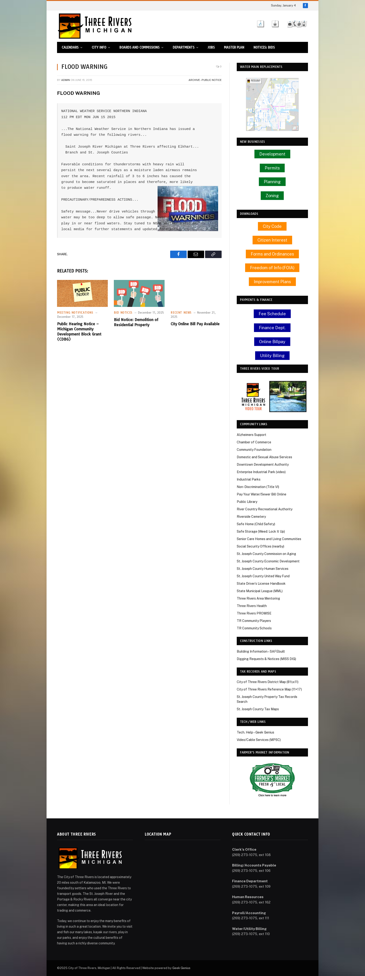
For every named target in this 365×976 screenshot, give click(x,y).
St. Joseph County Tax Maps (258, 709)
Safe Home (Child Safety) (256, 524)
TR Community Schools (254, 628)
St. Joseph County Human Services (262, 569)
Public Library (247, 502)
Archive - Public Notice (205, 80)
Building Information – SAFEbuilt (261, 651)
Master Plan (234, 47)
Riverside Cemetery (251, 516)
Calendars (70, 47)
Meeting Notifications (75, 312)
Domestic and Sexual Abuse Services (264, 457)
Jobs (211, 47)
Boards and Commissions (139, 47)
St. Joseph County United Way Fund (263, 576)
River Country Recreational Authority (264, 509)
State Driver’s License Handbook (261, 583)
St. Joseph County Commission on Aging (266, 554)
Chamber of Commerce (254, 442)
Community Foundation (254, 449)
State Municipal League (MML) (260, 591)
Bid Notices (123, 312)
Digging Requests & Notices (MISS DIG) (266, 659)
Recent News (181, 312)
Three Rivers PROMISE (254, 613)
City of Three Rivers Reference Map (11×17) (269, 689)
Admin (65, 80)
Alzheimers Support (251, 435)
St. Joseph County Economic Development (268, 561)
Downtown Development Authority (263, 464)
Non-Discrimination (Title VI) (258, 487)
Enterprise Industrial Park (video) (261, 472)
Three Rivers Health (252, 606)
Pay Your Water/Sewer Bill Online (261, 494)
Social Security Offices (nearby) (260, 546)
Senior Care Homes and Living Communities (269, 539)
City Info (99, 47)
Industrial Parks (248, 479)
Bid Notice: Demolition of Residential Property (136, 322)
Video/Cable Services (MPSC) (259, 740)
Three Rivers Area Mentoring (258, 598)
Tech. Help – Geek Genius (255, 732)
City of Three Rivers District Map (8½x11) (267, 682)
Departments (183, 47)
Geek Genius (181, 968)
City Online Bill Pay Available (195, 324)
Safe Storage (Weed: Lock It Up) (261, 531)
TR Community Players (254, 621)
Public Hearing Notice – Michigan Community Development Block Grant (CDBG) (79, 331)
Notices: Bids (264, 47)
